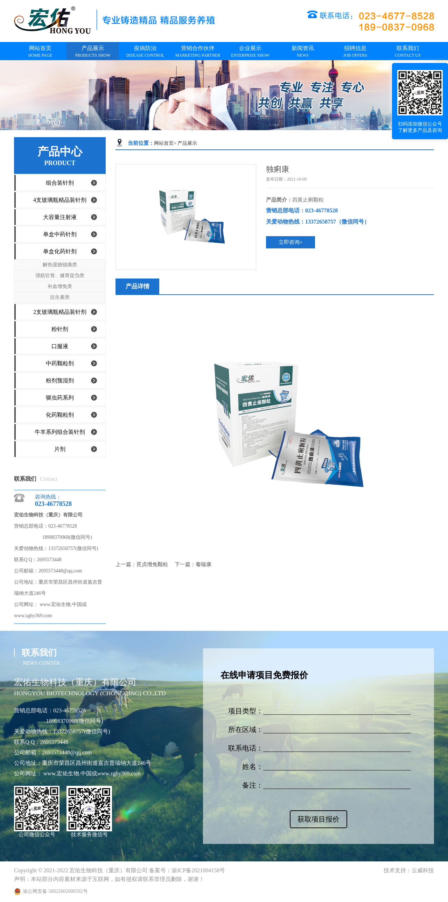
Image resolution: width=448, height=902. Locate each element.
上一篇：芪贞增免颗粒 (142, 564)
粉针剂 (59, 329)
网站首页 (164, 143)
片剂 (59, 449)
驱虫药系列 (60, 398)
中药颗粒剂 (60, 363)
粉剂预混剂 (60, 380)
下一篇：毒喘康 (193, 564)
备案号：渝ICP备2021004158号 (187, 870)
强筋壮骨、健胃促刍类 (59, 275)
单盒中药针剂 (60, 234)
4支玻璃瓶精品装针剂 (59, 200)
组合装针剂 (60, 183)
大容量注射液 (60, 217)
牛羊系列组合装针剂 (60, 432)
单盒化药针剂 (60, 251)
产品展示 (187, 143)
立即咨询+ (290, 242)
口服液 (59, 346)
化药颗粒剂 (60, 415)
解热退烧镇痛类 (60, 264)
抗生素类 (60, 297)
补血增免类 (60, 286)
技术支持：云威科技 (409, 870)
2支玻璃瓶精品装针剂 (59, 312)
